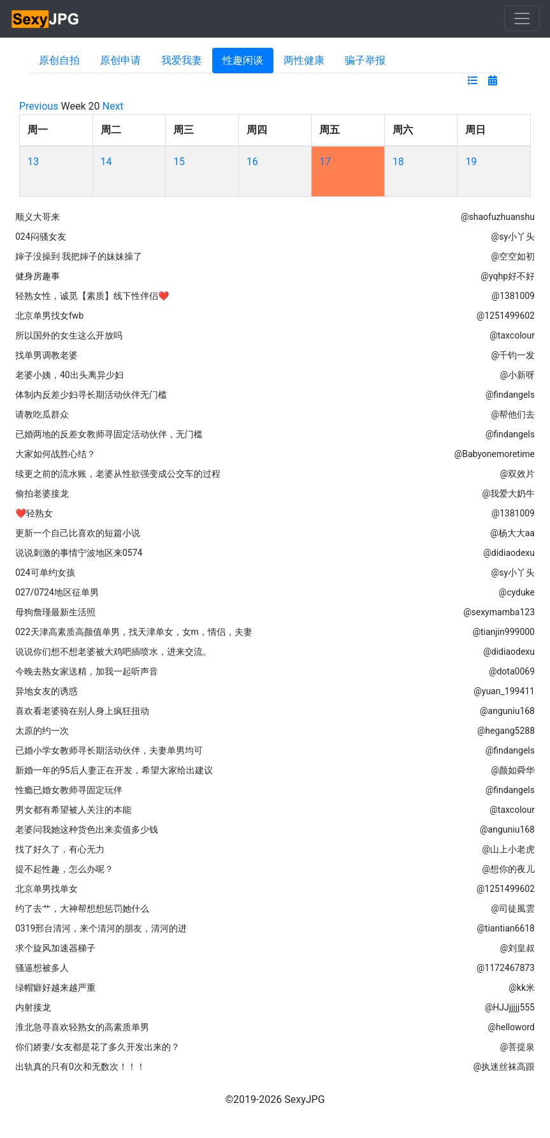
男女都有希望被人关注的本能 (73, 810)
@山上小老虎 (508, 849)
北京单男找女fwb (49, 315)
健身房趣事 (37, 276)
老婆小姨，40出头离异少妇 (69, 375)
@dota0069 (512, 671)
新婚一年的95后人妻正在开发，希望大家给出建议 (114, 770)
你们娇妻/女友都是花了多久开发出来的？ (97, 1047)
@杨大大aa (512, 533)
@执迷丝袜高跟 (504, 1066)
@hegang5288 (506, 731)
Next (113, 106)
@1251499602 (506, 315)
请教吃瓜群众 (42, 414)
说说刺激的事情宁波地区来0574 (78, 553)
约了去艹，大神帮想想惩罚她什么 (82, 908)
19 (471, 162)
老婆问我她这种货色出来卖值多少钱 (86, 829)
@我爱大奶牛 (508, 493)
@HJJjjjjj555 (510, 1007)
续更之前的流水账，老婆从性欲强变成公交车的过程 (118, 474)
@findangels (510, 395)
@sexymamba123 (499, 612)
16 (252, 162)
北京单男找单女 (46, 889)
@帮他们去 (513, 414)
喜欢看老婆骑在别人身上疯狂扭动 (82, 711)
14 (106, 162)
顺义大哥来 (37, 217)
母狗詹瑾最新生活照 (55, 612)
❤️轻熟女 (34, 513)
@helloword (511, 1027)
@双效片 (517, 474)
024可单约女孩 (45, 572)
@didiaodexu (509, 553)
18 (398, 162)
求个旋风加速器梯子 (55, 948)
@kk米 (522, 987)
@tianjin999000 (503, 632)
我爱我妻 (181, 60)
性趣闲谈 (242, 60)
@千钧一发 (513, 355)
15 (179, 162)
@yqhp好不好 (508, 276)
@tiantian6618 (506, 928)
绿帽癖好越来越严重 (55, 987)
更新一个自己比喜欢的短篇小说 (77, 533)
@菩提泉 (517, 1047)
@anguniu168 (507, 711)
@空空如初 (513, 256)
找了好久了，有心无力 (60, 849)
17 (325, 162)
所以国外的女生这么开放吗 (68, 335)
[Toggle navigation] (522, 18)
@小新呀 (517, 375)
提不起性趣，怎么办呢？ (64, 869)
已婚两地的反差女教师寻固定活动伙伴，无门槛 (109, 434)
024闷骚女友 (40, 236)
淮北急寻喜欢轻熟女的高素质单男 (82, 1027)
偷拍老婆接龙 (42, 493)
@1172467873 (506, 968)
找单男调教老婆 (46, 355)
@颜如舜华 (513, 770)
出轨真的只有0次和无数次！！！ (80, 1066)
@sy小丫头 (513, 236)
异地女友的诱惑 (46, 691)
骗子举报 (365, 60)
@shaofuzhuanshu (498, 217)
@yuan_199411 (504, 691)
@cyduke (517, 592)
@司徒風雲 (513, 908)
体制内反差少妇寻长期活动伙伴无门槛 (91, 395)
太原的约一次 (42, 731)
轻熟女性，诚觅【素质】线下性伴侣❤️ (92, 296)
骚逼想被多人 (42, 968)
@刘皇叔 (517, 948)
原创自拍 (59, 60)
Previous (39, 106)
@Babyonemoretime (494, 454)
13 (33, 162)
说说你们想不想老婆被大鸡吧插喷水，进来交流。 (113, 651)
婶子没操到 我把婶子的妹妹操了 (78, 256)
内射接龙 (33, 1007)
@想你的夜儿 (508, 869)
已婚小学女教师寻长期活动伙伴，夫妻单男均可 (109, 750)
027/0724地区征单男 (57, 592)
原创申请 (120, 60)
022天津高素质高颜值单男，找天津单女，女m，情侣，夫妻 (133, 632)
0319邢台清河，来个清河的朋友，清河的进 (101, 928)
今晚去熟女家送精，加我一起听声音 (86, 671)
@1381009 (513, 296)
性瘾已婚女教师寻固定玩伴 (68, 790)
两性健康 (304, 60)
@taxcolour (512, 335)
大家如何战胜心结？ (55, 454)
